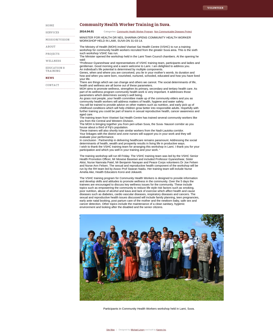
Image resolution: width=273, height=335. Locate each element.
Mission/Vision (58, 39)
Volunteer (215, 7)
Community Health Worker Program (135, 31)
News (50, 78)
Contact (52, 85)
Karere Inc (161, 330)
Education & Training (55, 69)
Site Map (110, 330)
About (51, 46)
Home (50, 25)
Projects (53, 54)
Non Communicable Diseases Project (173, 31)
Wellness (53, 61)
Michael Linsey (138, 330)
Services (52, 32)
